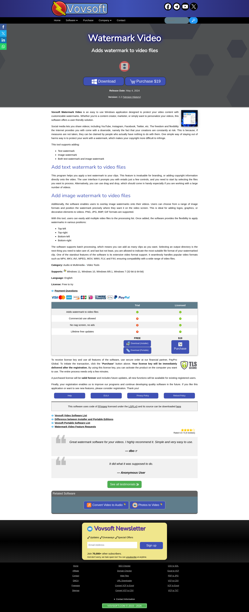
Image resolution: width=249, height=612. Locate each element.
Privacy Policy (143, 396)
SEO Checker (124, 566)
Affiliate (76, 571)
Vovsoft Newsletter (119, 528)
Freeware (76, 585)
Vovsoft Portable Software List (72, 422)
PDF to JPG (173, 576)
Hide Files (124, 576)
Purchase (88, 20)
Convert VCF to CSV (124, 590)
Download (103, 81)
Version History (132, 97)
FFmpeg (102, 406)
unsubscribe (131, 557)
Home (57, 20)
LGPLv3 (133, 406)
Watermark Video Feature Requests (75, 426)
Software (72, 20)
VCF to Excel (173, 585)
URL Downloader (124, 581)
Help (70, 396)
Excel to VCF (173, 571)
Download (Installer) (137, 343)
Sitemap (75, 590)
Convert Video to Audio (106, 505)
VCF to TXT (173, 590)
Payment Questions (66, 290)
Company (105, 20)
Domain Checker (124, 571)
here (178, 406)
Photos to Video (147, 505)
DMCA (76, 581)
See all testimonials (124, 484)
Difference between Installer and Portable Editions (84, 419)
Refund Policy (179, 396)
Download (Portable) (137, 350)
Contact (121, 20)
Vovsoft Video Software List (71, 415)
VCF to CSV (173, 581)
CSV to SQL (173, 566)
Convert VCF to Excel (124, 585)
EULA (106, 396)
